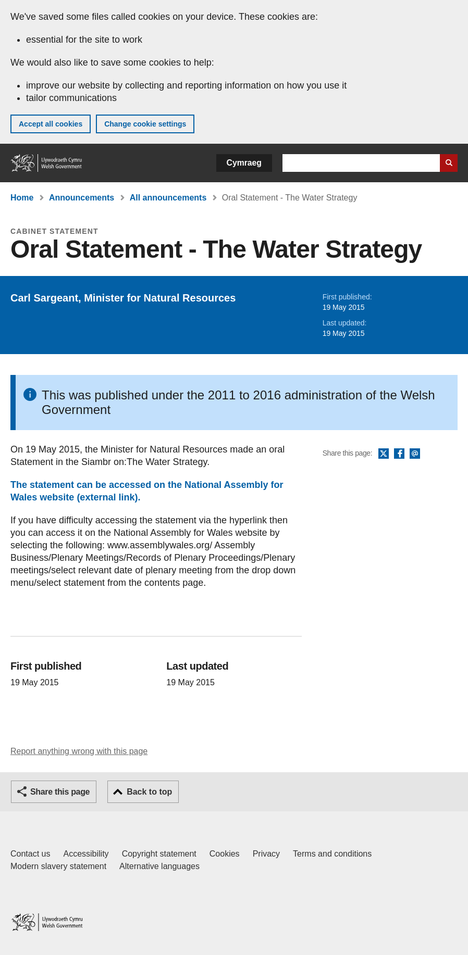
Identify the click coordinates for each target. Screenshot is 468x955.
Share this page (60, 791)
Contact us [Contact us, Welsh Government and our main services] (30, 853)
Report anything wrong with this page (78, 751)
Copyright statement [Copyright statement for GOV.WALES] (159, 853)
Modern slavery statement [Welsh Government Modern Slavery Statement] (58, 866)
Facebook (399, 454)
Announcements (81, 197)
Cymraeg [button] (244, 162)
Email (415, 454)
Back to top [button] (149, 791)
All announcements (168, 197)
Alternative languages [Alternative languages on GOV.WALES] (159, 866)
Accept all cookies (50, 124)
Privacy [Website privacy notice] (266, 853)
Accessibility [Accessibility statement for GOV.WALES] (85, 853)
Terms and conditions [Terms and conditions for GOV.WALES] (332, 853)
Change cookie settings (145, 124)
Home (21, 197)
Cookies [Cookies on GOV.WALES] (225, 853)
